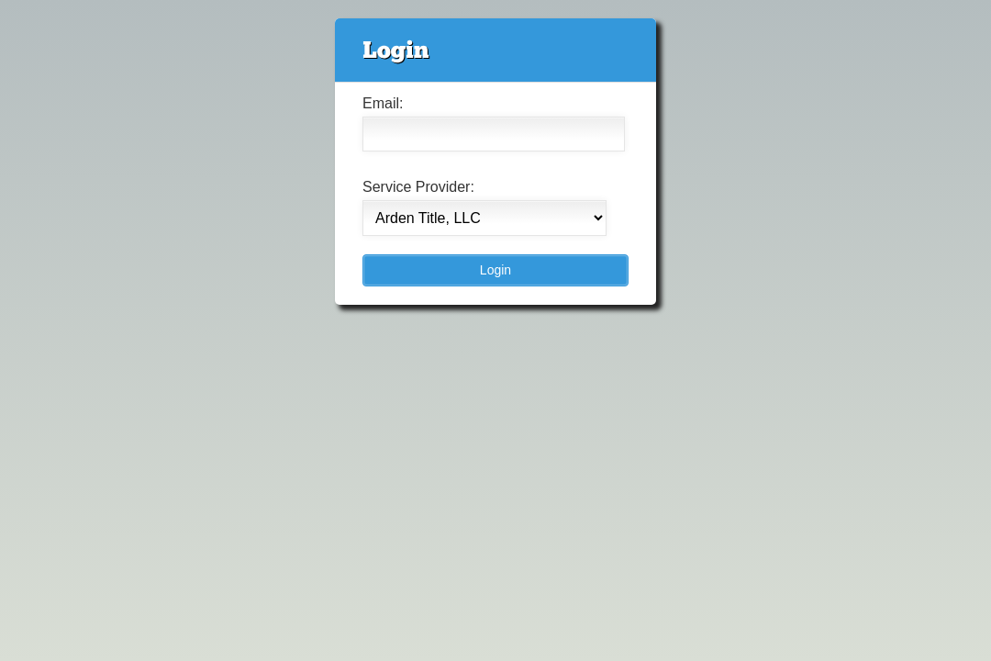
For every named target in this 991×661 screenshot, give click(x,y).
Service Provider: (418, 187)
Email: (382, 103)
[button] (495, 270)
